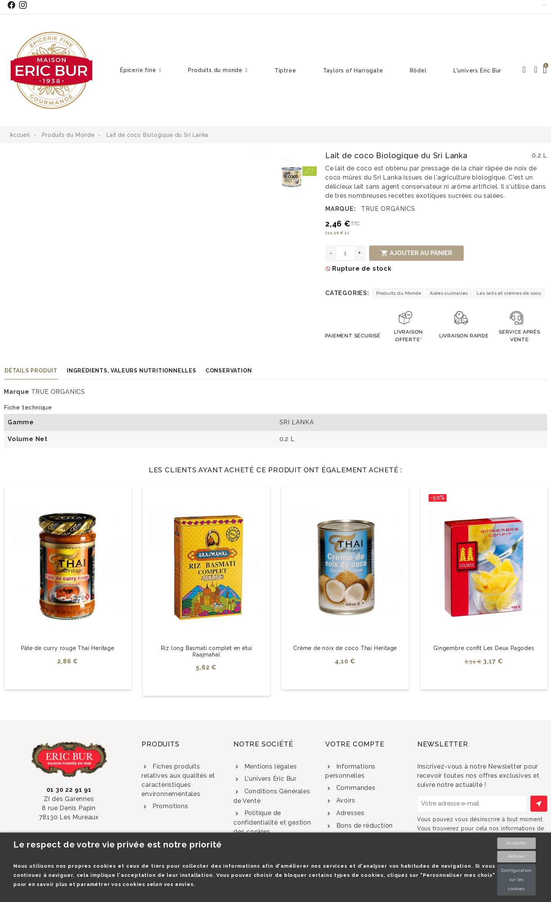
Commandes (355, 787)
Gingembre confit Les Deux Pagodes (483, 648)
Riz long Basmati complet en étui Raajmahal (206, 651)
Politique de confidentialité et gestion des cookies (272, 822)
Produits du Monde (398, 293)
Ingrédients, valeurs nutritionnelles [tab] (131, 371)
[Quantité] (345, 253)
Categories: (347, 293)
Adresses (349, 813)
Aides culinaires (449, 293)
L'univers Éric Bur (270, 778)
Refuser (516, 856)
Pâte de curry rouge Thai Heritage (67, 648)
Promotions (169, 806)
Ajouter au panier (416, 253)
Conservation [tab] (229, 371)
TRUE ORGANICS (388, 208)
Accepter (516, 843)
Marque (16, 391)
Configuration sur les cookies (516, 879)
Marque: (340, 208)
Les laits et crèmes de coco (509, 293)
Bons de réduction (363, 825)
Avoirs (344, 800)
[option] (140, 155)
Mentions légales (270, 766)
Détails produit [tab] (31, 371)
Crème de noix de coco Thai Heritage (345, 648)
